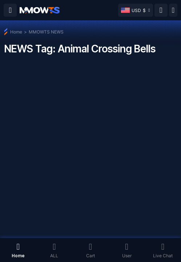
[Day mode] (173, 10)
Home (16, 32)
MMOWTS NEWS (46, 32)
